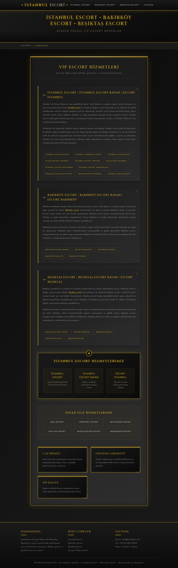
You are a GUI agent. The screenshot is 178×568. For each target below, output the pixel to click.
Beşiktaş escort (75, 292)
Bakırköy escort (72, 210)
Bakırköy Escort (105, 5)
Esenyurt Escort (88, 422)
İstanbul (45, 5)
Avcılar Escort (57, 431)
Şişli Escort (57, 422)
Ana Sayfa (26, 45)
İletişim (148, 5)
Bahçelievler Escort (89, 431)
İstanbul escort (74, 108)
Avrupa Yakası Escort (78, 550)
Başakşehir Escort (120, 431)
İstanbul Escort (80, 5)
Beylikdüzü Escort (120, 422)
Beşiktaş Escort (129, 5)
